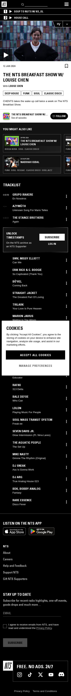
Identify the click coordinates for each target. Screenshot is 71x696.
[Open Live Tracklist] (57, 24)
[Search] (23, 4)
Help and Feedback (15, 566)
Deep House (12, 93)
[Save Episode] (66, 66)
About (6, 553)
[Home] (4, 4)
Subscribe (52, 237)
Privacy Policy (44, 628)
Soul (37, 93)
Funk (26, 93)
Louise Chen (16, 86)
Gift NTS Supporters (15, 579)
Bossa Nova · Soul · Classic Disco (22, 149)
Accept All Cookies (35, 355)
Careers (7, 559)
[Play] (35, 41)
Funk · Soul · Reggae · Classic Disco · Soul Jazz (28, 170)
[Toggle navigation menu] (66, 4)
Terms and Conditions (45, 691)
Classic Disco (53, 93)
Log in (52, 244)
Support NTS (11, 572)
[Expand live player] (67, 24)
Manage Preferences (35, 366)
